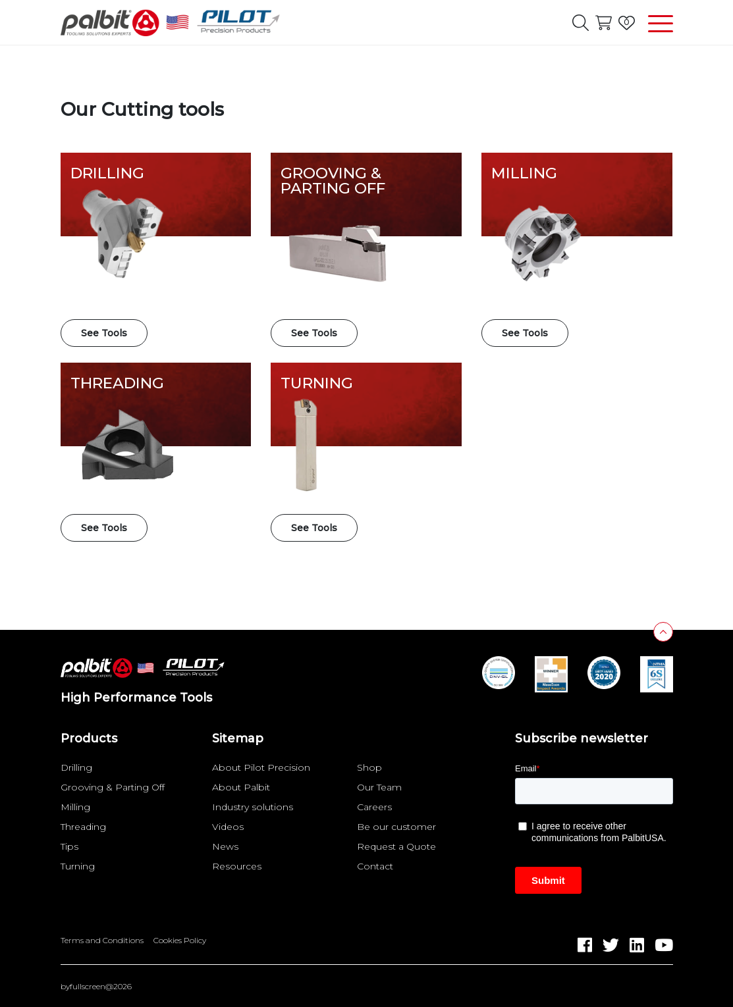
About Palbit (241, 787)
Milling (75, 807)
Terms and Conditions (102, 940)
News (225, 846)
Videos (228, 826)
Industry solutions (252, 807)
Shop (369, 767)
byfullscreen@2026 (96, 987)
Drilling (76, 767)
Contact (375, 866)
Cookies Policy (179, 940)
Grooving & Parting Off (113, 787)
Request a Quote (396, 846)
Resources (236, 866)
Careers (374, 807)
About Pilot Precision (261, 767)
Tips (69, 846)
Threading (83, 826)
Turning (78, 866)
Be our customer (396, 826)
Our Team (379, 787)
